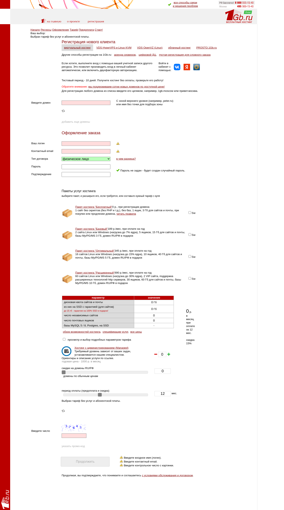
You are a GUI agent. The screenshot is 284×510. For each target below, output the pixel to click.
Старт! (99, 29)
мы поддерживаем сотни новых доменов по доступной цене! (126, 86)
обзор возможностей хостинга (81, 331)
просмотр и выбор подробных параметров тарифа (98, 339)
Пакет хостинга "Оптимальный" (94, 250)
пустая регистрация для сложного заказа (185, 54)
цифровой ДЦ (147, 54)
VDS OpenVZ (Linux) (149, 47)
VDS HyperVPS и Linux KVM (114, 47)
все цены (136, 331)
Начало (35, 29)
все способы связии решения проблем (185, 4)
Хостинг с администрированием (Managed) (101, 347)
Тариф (74, 29)
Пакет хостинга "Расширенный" (95, 272)
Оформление (60, 29)
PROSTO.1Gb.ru (206, 47)
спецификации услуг (115, 331)
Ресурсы (46, 29)
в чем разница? (126, 158)
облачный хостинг (179, 47)
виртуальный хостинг (77, 47)
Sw (194, 212)
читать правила (126, 213)
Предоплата (86, 29)
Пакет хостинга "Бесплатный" (93, 206)
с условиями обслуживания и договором (167, 475)
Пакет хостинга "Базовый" (91, 228)
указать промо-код (73, 446)
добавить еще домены (76, 121)
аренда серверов (125, 54)
